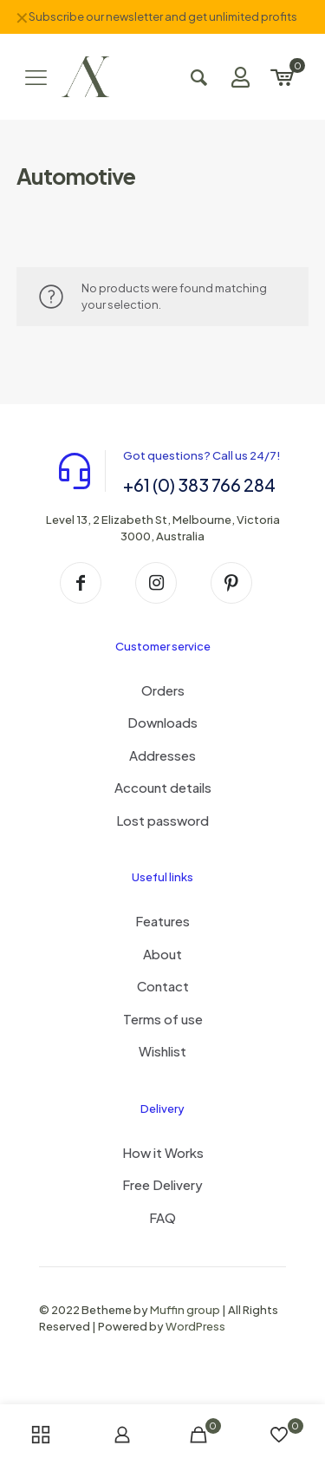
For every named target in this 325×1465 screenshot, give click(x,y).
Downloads (162, 722)
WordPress (195, 1326)
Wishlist (162, 1051)
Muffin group (185, 1310)
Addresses (162, 755)
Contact (163, 986)
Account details (162, 787)
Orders (163, 690)
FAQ (162, 1217)
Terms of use (163, 1018)
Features (162, 920)
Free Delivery (162, 1184)
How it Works (163, 1152)
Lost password (162, 820)
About (162, 953)
